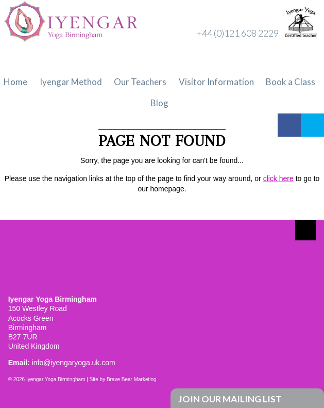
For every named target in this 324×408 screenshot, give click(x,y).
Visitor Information (216, 81)
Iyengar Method (71, 81)
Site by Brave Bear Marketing (123, 379)
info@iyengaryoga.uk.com (73, 362)
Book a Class (290, 81)
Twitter (312, 125)
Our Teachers (140, 81)
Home (15, 81)
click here (278, 178)
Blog (159, 102)
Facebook (289, 125)
